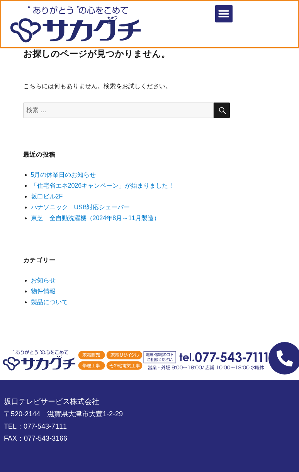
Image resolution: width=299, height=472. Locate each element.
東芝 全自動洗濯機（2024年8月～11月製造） (95, 218)
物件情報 (43, 291)
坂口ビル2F (47, 196)
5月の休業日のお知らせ (63, 174)
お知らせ (43, 280)
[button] (224, 13)
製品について (49, 302)
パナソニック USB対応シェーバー (80, 207)
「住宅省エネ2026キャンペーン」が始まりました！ (103, 185)
